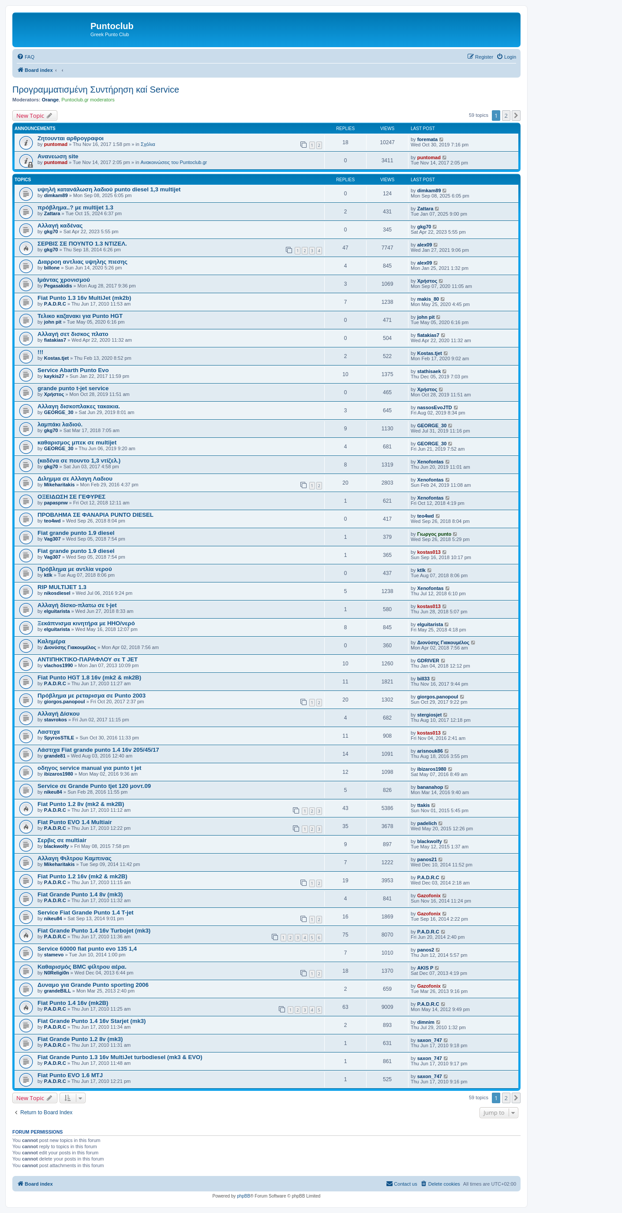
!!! (40, 352)
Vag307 (52, 538)
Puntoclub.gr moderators (87, 99)
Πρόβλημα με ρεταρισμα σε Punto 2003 (91, 695)
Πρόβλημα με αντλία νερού (74, 569)
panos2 (426, 949)
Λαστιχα (48, 731)
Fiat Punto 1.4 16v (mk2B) (73, 1003)
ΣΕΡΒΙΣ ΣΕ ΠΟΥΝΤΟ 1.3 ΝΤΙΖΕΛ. (82, 243)
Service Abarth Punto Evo (73, 370)
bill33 (423, 678)
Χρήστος (427, 281)
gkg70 (51, 231)
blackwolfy (56, 846)
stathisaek (429, 371)
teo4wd (52, 520)
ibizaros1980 (58, 773)
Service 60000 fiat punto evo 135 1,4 (87, 948)
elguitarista (57, 611)
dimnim (426, 1022)
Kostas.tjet (56, 358)
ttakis (423, 805)
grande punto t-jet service (73, 388)
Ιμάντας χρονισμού (63, 279)
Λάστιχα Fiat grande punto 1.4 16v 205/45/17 (98, 749)
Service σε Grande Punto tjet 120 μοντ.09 (94, 786)
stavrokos (55, 719)
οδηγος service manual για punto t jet (89, 768)
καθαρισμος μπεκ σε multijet (76, 442)
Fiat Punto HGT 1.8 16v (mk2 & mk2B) (89, 677)
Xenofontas (430, 461)
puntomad (55, 144)
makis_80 (428, 299)
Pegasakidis (58, 285)
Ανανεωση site (58, 156)
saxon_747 (429, 1040)
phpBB (243, 1196)
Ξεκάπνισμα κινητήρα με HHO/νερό (86, 623)
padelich (427, 823)
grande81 (55, 755)
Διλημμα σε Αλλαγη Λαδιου (74, 478)
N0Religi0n (56, 972)
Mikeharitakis (59, 484)
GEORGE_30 (59, 412)
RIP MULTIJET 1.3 (61, 587)
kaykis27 (54, 376)
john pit (53, 322)
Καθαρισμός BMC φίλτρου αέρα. (82, 966)
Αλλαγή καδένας (59, 225)
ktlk (48, 575)
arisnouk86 (430, 751)
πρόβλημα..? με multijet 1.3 (75, 207)
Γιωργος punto (434, 534)
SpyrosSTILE (59, 737)
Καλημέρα (51, 641)
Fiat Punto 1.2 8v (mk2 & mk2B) (80, 804)
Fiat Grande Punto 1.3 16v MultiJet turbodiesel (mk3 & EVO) (119, 1057)
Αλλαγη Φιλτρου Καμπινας (74, 858)
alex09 (424, 244)
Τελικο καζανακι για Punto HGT (80, 316)
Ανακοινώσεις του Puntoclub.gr (174, 162)
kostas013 (429, 552)
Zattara (52, 213)
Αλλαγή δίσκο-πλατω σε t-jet (77, 605)
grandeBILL (57, 990)
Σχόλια (148, 144)
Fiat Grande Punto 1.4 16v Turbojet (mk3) (93, 930)
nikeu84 (53, 792)
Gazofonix (429, 895)
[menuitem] (25, 57)
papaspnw (56, 502)
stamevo (54, 954)
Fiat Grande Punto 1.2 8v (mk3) (80, 1039)
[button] (516, 115)
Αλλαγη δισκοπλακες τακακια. (78, 406)
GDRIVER (428, 660)
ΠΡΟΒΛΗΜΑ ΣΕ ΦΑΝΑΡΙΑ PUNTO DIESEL (95, 514)
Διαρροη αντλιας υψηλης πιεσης (82, 261)
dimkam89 (56, 195)
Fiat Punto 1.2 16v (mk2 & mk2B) (82, 876)
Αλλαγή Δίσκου (58, 713)
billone (52, 267)
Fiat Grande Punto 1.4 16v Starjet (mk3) (91, 1021)
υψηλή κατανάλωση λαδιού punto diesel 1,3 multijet (108, 189)
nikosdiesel (57, 593)
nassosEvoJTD (434, 407)
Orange (50, 99)
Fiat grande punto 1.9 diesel (75, 533)
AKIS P (425, 967)
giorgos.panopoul (64, 701)
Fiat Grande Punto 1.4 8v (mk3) (80, 894)
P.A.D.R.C (55, 303)
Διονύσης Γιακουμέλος (70, 647)
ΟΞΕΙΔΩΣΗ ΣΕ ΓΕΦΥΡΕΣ (71, 496)
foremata (427, 139)
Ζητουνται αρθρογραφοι (70, 138)
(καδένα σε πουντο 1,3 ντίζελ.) (78, 460)
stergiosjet (429, 714)
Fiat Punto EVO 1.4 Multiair (74, 822)
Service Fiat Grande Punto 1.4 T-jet (85, 912)
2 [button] (506, 115)
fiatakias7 (55, 340)
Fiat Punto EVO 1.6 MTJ (70, 1075)
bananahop (430, 787)
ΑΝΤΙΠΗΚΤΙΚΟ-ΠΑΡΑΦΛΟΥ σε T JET (87, 659)
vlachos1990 (58, 665)
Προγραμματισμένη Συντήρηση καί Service (95, 89)
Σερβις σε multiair (61, 840)
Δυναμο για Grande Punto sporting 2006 (93, 985)
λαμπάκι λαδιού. (59, 424)
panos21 (427, 859)
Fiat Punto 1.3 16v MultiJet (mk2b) (84, 298)
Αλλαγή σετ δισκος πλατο (73, 334)
